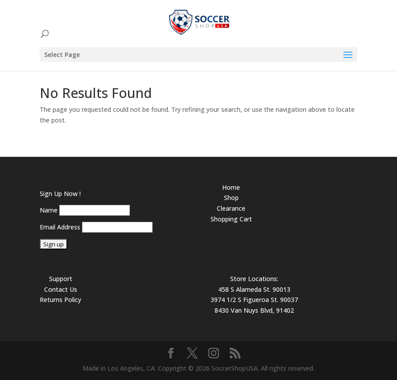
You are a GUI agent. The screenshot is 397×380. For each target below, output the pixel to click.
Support (60, 278)
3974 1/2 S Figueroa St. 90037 (254, 299)
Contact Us (60, 289)
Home (231, 187)
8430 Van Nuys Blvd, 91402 (254, 310)
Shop (231, 197)
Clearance (231, 208)
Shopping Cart (231, 219)
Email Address (60, 227)
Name (49, 210)
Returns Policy (60, 299)
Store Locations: (254, 278)
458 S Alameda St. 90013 (254, 289)
